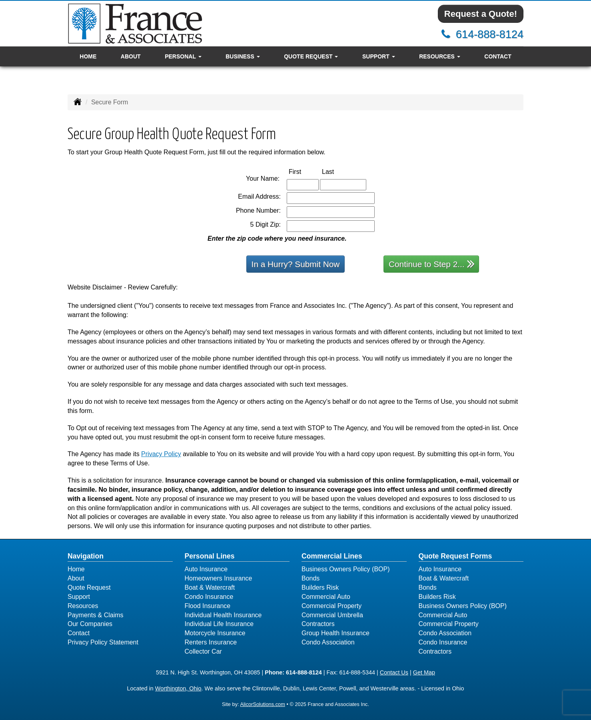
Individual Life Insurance (219, 623)
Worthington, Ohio (178, 688)
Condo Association (328, 642)
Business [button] (243, 56)
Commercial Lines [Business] (331, 556)
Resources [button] (439, 56)
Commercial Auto (325, 596)
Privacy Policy (161, 454)
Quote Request (89, 587)
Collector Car (203, 651)
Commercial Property (331, 605)
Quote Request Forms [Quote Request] (455, 556)
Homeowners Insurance (218, 578)
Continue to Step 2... (432, 263)
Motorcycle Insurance (215, 633)
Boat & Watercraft (210, 587)
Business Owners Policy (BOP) (345, 569)
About (131, 56)
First (303, 171)
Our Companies (90, 623)
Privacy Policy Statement (103, 642)
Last (336, 171)
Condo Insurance (209, 596)
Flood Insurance (208, 605)
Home (88, 56)
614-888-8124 (489, 34)
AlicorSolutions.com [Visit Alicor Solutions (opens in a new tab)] (262, 704)
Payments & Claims (96, 615)
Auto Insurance (206, 569)
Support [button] (378, 56)
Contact (497, 56)
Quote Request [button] (311, 56)
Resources (83, 605)
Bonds (310, 578)
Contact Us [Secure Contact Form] (394, 672)
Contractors (318, 623)
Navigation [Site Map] (86, 556)
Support (79, 596)
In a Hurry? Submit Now (296, 264)
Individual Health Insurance (223, 615)
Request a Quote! (480, 14)
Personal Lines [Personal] (210, 556)
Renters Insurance (211, 642)
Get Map (424, 672)
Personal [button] (183, 56)
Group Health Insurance (335, 633)
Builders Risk (320, 587)
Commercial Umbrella (332, 615)
